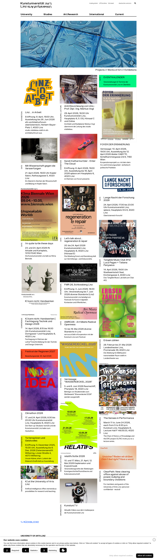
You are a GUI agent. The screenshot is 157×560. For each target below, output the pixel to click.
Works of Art (115, 70)
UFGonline (103, 3)
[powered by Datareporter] (154, 541)
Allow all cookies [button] (145, 556)
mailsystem (93, 3)
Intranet (111, 3)
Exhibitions (130, 70)
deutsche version (125, 3)
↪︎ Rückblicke (30, 522)
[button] (12, 550)
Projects (100, 70)
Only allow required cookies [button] (121, 556)
